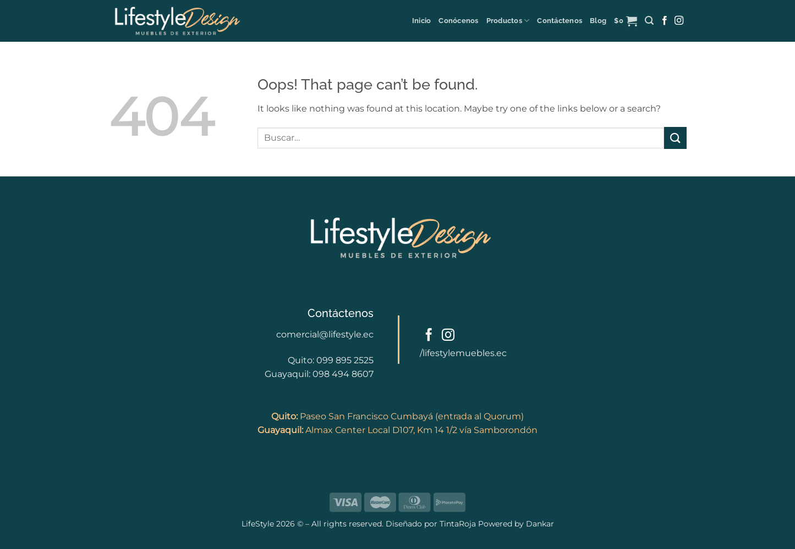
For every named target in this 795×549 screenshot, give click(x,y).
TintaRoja (458, 524)
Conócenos (458, 20)
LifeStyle (259, 524)
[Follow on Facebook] (664, 21)
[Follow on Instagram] (679, 21)
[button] (625, 21)
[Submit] (675, 137)
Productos (508, 20)
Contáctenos (559, 20)
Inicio (421, 20)
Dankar (539, 524)
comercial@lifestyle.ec (325, 334)
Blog (598, 20)
